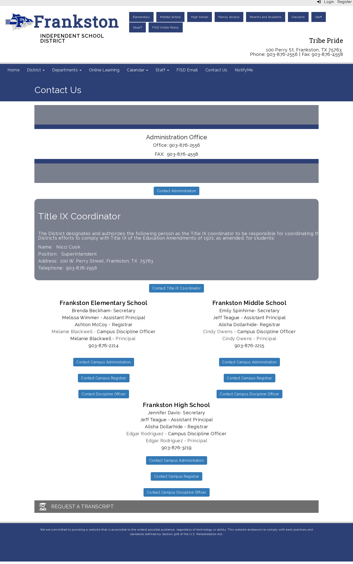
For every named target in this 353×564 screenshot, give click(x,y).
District (36, 70)
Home (13, 70)
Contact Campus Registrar (103, 378)
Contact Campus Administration (103, 362)
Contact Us (216, 70)
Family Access (229, 17)
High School (199, 17)
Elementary (141, 17)
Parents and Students (265, 17)
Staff (318, 17)
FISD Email (187, 70)
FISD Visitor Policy (165, 27)
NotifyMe (244, 70)
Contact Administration (176, 191)
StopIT (137, 27)
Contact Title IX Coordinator (176, 288)
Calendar (137, 70)
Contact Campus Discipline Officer (249, 394)
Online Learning (104, 70)
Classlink (298, 17)
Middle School (170, 17)
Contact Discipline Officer (104, 394)
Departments (67, 70)
